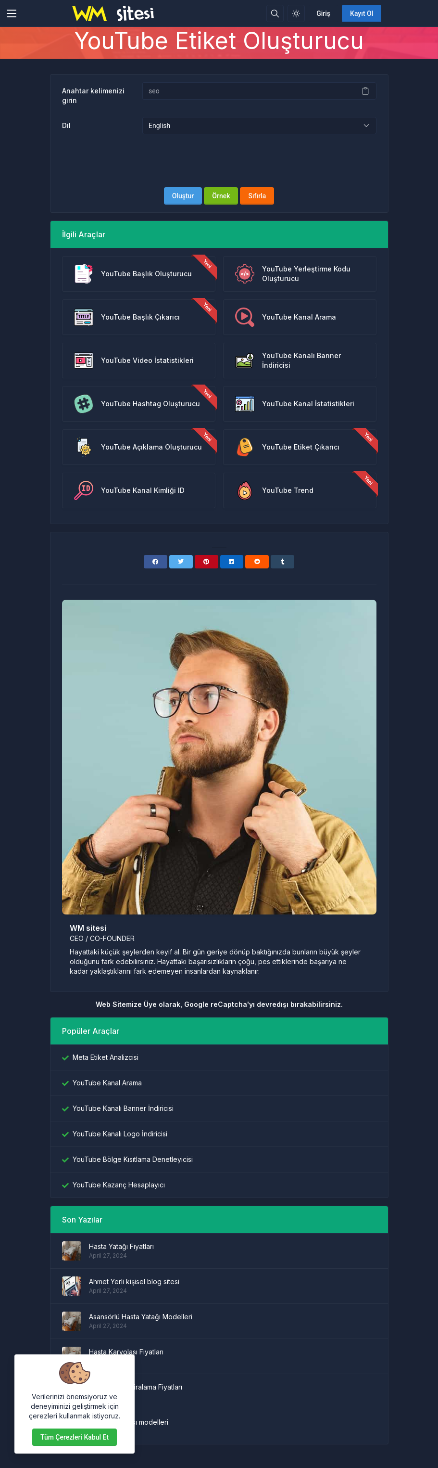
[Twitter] (181, 561)
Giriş (323, 13)
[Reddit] (257, 561)
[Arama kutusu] (275, 13)
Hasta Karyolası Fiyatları (126, 1352)
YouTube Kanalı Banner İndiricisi (123, 1108)
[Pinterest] (206, 561)
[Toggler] (11, 13)
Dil (66, 125)
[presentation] (219, 161)
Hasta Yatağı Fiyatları (121, 1246)
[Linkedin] (232, 561)
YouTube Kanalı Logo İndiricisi (120, 1134)
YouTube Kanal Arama (107, 1083)
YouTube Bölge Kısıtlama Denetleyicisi (133, 1159)
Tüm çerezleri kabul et (74, 1437)
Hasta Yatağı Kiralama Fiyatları (135, 1387)
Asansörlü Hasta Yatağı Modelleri (140, 1317)
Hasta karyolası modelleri (128, 1422)
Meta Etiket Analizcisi (105, 1057)
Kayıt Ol (361, 13)
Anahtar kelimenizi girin (93, 95)
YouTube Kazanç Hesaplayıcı (119, 1185)
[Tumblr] (282, 561)
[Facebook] (155, 561)
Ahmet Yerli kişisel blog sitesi (134, 1281)
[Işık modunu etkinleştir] (296, 13)
